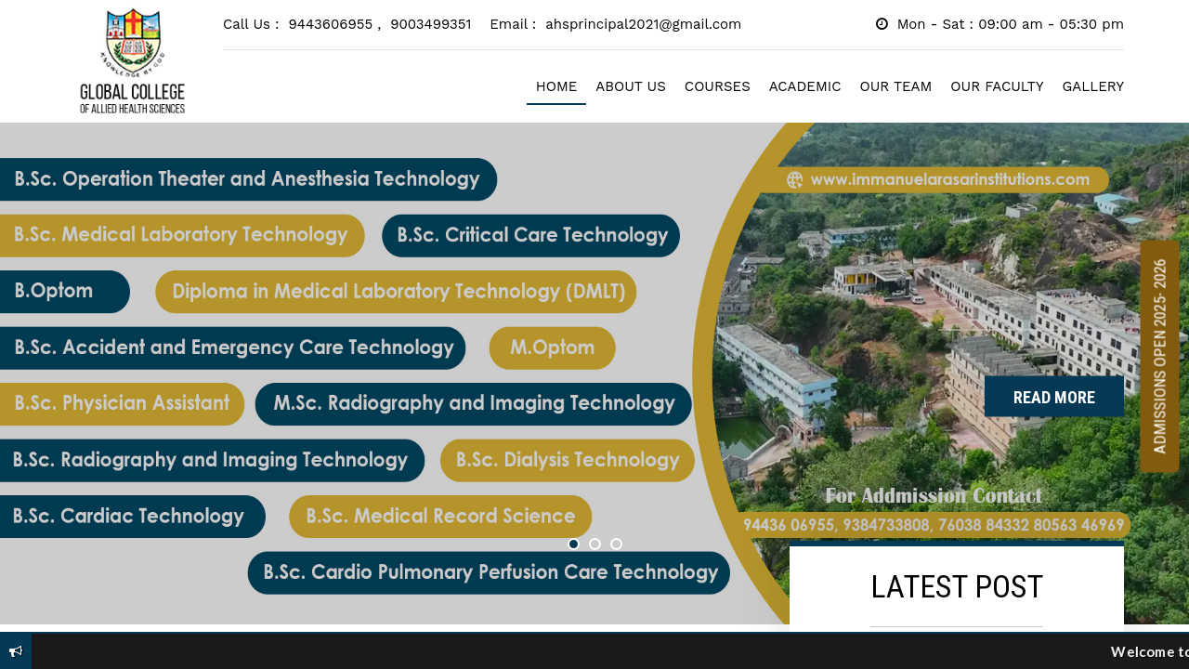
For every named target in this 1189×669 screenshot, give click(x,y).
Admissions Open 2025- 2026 (1160, 356)
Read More (1054, 397)
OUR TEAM (895, 86)
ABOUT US (630, 86)
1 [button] (574, 544)
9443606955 (335, 24)
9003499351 (430, 24)
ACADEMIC (805, 86)
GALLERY (1094, 86)
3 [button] (616, 544)
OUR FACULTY (996, 86)
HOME (557, 86)
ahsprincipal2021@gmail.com (643, 24)
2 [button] (595, 544)
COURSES (718, 86)
